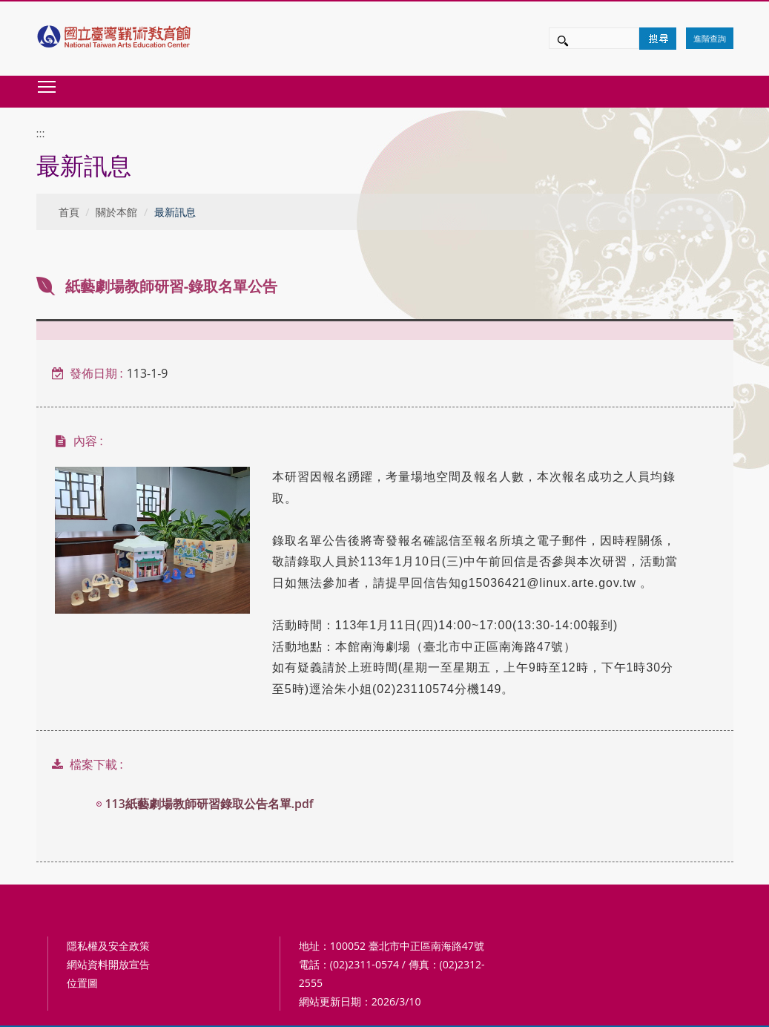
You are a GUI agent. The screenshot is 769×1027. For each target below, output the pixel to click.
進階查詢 (709, 38)
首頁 (69, 212)
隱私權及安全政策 (108, 946)
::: (40, 134)
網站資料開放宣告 (108, 964)
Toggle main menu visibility (47, 86)
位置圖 (82, 983)
